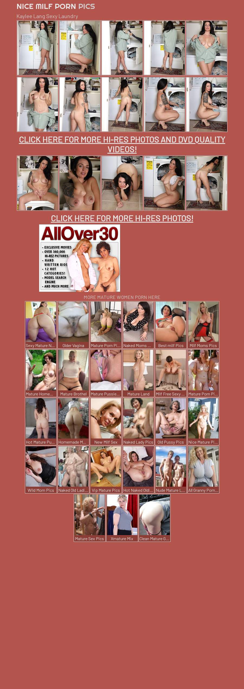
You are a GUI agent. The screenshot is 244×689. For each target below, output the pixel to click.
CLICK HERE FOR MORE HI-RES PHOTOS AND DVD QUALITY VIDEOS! (122, 144)
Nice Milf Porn (56, 6)
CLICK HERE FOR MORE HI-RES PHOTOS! (122, 218)
